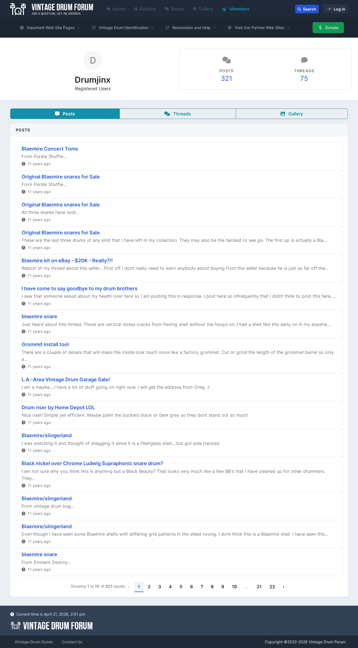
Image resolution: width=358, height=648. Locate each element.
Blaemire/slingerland (47, 435)
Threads (177, 113)
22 (272, 586)
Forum (174, 9)
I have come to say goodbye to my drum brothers (80, 288)
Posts (65, 113)
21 (259, 586)
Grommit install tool (45, 344)
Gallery (203, 9)
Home (116, 9)
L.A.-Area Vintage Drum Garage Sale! (66, 379)
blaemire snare (39, 316)
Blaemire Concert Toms (50, 149)
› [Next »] (283, 586)
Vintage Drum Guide (34, 641)
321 (226, 78)
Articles (145, 9)
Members (236, 9)
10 (234, 586)
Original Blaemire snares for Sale (61, 177)
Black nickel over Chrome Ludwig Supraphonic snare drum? (92, 463)
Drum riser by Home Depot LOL (58, 407)
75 (304, 78)
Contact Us (72, 641)
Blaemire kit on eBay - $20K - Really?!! (67, 260)
